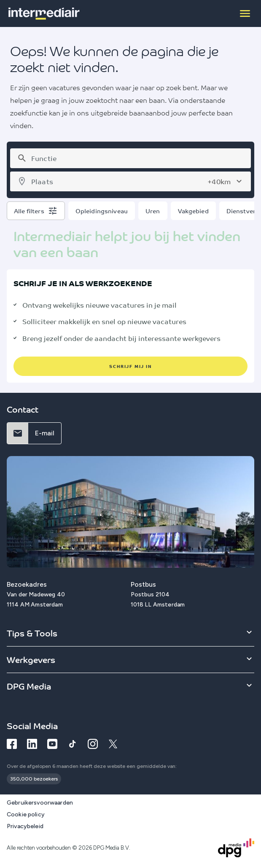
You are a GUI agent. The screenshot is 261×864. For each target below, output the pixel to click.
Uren (152, 211)
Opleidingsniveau (101, 211)
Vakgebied (193, 211)
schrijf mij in (130, 366)
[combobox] (137, 158)
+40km (219, 181)
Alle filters (29, 211)
